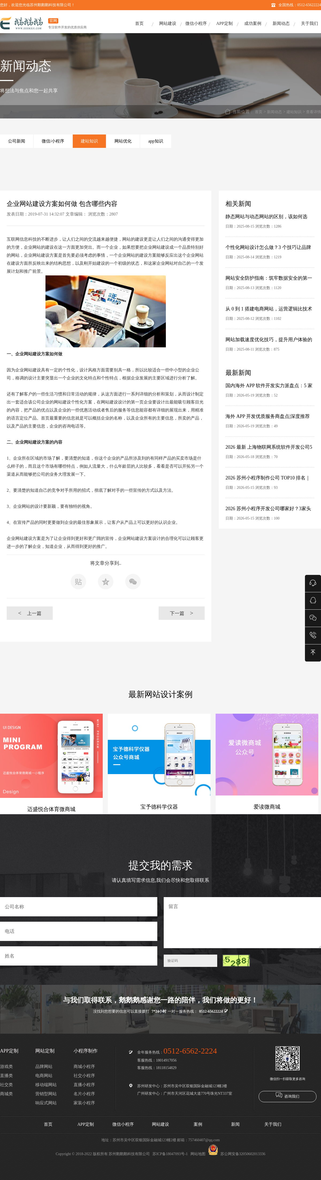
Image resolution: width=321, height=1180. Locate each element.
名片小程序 (84, 1093)
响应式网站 (46, 1103)
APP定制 (224, 23)
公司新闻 (16, 141)
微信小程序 (196, 23)
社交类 (6, 1084)
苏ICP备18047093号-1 (170, 1154)
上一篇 (29, 613)
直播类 (6, 1075)
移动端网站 (46, 1084)
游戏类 (6, 1066)
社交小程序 (84, 1075)
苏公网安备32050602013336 (236, 1154)
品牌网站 (43, 1066)
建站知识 (293, 112)
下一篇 (181, 613)
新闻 (235, 1124)
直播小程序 (84, 1084)
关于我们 (309, 23)
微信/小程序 (53, 141)
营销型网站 (46, 1093)
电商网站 (43, 1075)
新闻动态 (281, 23)
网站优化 (123, 141)
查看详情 (313, 112)
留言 (242, 922)
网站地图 (197, 1154)
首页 (139, 23)
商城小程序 (84, 1066)
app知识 (155, 141)
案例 (198, 1124)
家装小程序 (84, 1103)
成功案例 (252, 23)
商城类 (6, 1093)
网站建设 (167, 23)
